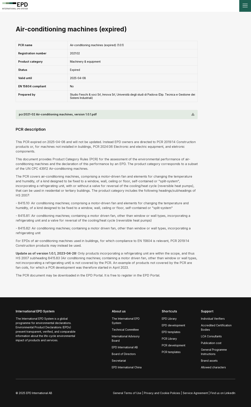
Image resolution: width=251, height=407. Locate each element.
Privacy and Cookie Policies (162, 393)
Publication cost (211, 343)
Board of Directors (124, 354)
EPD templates (171, 332)
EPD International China (127, 367)
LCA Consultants (211, 336)
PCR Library (169, 338)
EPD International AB (125, 347)
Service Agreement (195, 393)
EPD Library (169, 318)
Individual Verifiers (213, 318)
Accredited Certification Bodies (216, 327)
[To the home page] (15, 5)
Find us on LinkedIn (222, 393)
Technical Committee (125, 329)
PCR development (173, 345)
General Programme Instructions (214, 352)
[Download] (193, 114)
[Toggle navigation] (245, 6)
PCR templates (171, 352)
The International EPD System (126, 321)
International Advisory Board (126, 338)
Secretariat (119, 360)
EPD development (173, 325)
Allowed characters (213, 367)
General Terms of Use (127, 393)
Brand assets (209, 360)
